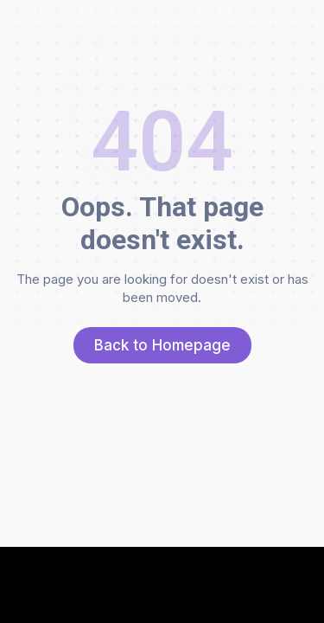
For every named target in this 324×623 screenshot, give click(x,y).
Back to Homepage (162, 345)
